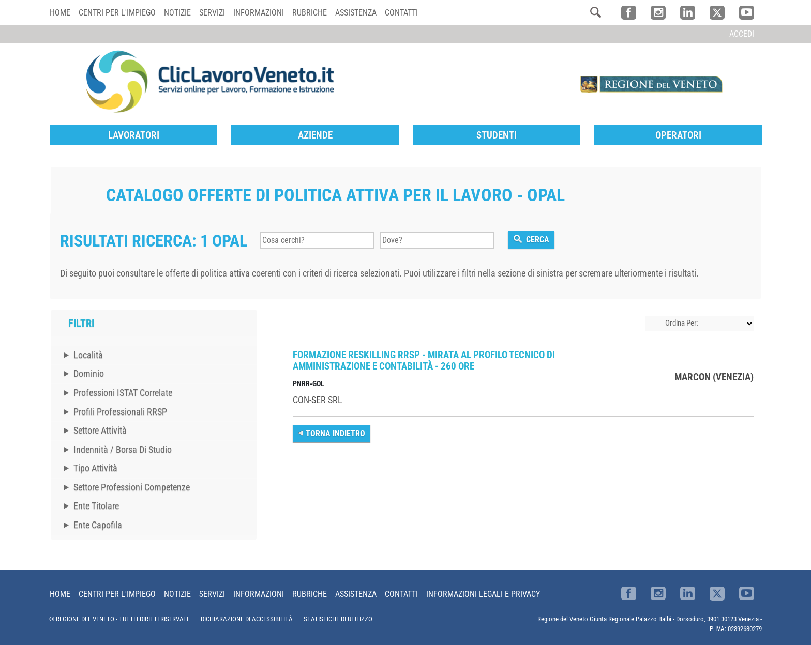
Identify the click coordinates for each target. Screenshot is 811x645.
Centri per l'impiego (117, 13)
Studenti (496, 135)
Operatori (678, 135)
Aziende (315, 135)
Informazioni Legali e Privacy (483, 594)
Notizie (177, 13)
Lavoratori (133, 135)
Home (60, 13)
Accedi (741, 34)
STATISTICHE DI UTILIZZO (338, 619)
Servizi (212, 13)
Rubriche (309, 13)
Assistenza (356, 13)
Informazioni (258, 13)
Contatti (401, 13)
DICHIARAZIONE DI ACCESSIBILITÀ (247, 619)
